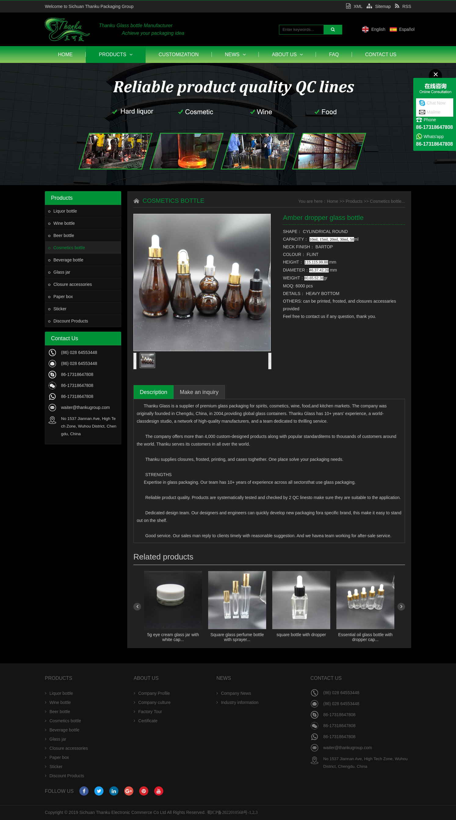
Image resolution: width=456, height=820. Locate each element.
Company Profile (152, 693)
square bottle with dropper (301, 634)
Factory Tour (148, 711)
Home (65, 54)
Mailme (433, 112)
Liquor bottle (62, 211)
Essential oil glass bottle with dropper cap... (365, 637)
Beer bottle (61, 235)
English (407, 29)
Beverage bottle (65, 259)
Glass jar (59, 272)
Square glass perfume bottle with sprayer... (237, 637)
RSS (403, 6)
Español (435, 29)
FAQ (334, 54)
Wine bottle (61, 223)
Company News (233, 693)
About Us (287, 54)
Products (115, 54)
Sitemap (379, 6)
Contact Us (380, 54)
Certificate (145, 720)
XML (354, 6)
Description (153, 392)
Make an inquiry (199, 392)
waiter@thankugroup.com (85, 407)
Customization (179, 54)
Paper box (60, 296)
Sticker (57, 308)
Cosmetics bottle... (387, 201)
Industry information (237, 702)
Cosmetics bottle (66, 247)
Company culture (152, 702)
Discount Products (68, 321)
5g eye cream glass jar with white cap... (173, 637)
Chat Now (436, 102)
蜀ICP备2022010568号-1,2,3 (232, 812)
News (235, 54)
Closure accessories (70, 284)
